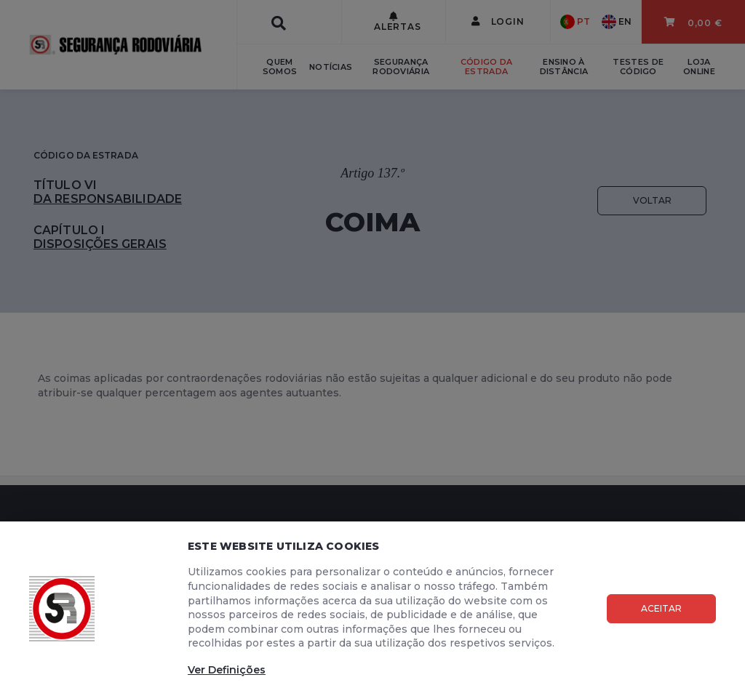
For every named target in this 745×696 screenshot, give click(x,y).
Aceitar (661, 608)
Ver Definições (227, 669)
